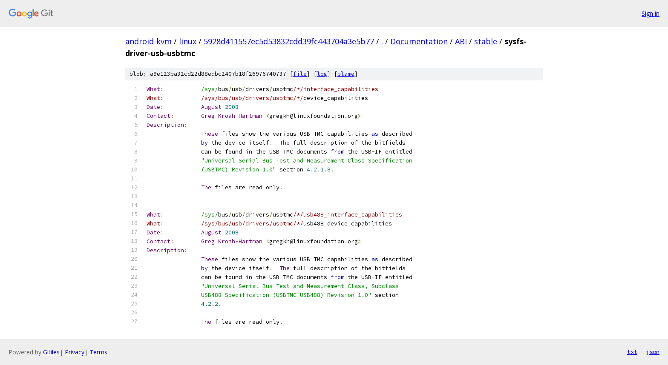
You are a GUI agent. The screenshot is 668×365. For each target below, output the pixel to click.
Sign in (650, 13)
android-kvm (148, 41)
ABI (461, 41)
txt (632, 352)
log (322, 73)
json (652, 352)
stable (485, 41)
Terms (98, 352)
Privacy (74, 352)
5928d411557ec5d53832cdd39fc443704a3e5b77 (289, 41)
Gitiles (51, 352)
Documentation (419, 41)
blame (345, 73)
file (300, 73)
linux (187, 41)
